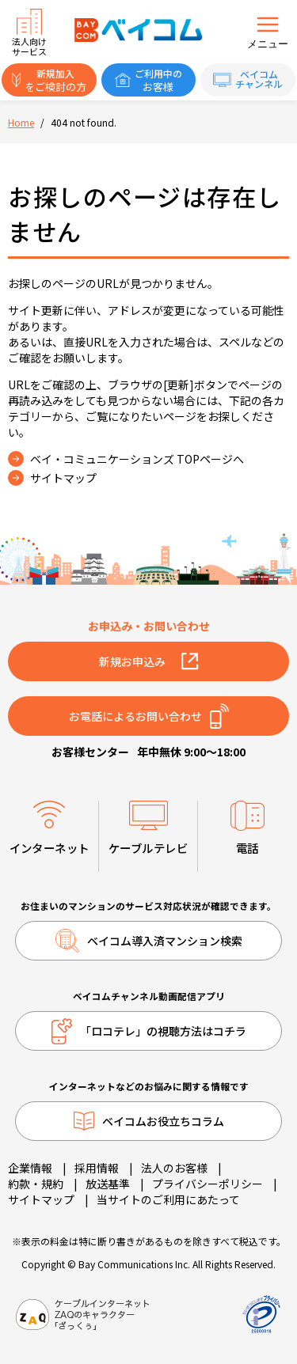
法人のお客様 (174, 1168)
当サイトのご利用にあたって (168, 1199)
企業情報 (30, 1168)
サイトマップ (41, 1199)
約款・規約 (35, 1184)
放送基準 (108, 1184)
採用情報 (96, 1168)
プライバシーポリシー (207, 1184)
